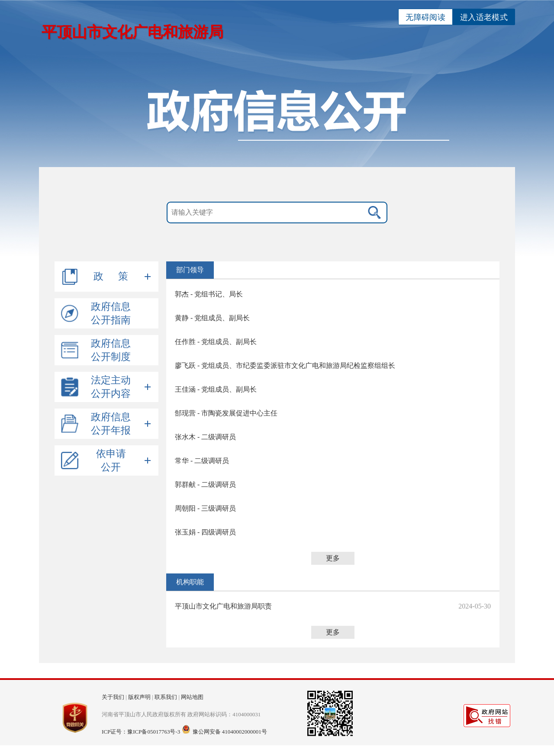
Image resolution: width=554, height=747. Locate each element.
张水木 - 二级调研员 (205, 437)
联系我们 (166, 697)
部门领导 (190, 270)
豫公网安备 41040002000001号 (230, 731)
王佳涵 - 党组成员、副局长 (216, 389)
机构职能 (190, 582)
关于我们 (113, 697)
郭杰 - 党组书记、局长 (209, 294)
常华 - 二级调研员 (202, 460)
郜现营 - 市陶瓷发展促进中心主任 (226, 413)
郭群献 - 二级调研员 (205, 484)
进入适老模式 (484, 17)
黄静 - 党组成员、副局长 (212, 318)
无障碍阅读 (425, 17)
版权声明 (139, 697)
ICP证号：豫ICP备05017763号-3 (141, 731)
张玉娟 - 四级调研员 (205, 532)
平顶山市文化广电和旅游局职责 (223, 606)
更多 (333, 558)
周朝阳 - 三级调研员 (205, 508)
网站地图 (192, 697)
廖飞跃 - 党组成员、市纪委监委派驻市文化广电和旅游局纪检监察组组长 (285, 365)
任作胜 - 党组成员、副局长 (216, 341)
